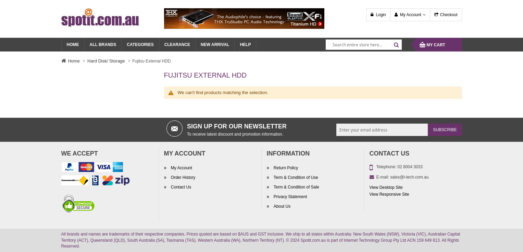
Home (74, 61)
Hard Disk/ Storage (106, 61)
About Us (282, 206)
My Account (410, 14)
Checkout (449, 14)
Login (381, 14)
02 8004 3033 (410, 167)
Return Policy (285, 168)
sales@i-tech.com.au (409, 177)
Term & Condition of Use (295, 177)
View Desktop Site (386, 187)
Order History (183, 177)
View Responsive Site (389, 194)
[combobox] (364, 44)
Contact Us (180, 187)
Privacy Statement (290, 197)
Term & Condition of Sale (296, 187)
